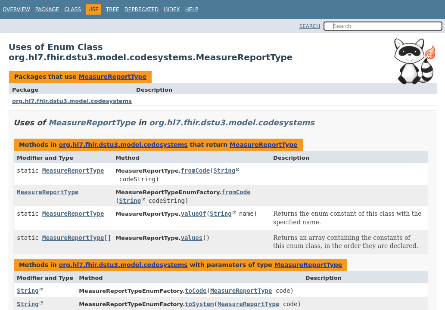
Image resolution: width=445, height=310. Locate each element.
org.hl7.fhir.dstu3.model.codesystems (72, 101)
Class (72, 9)
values (192, 237)
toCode (196, 290)
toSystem (199, 304)
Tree (112, 9)
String (225, 170)
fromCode (195, 170)
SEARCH (310, 26)
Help (192, 9)
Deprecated (141, 9)
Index (172, 9)
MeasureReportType (112, 76)
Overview (16, 9)
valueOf (193, 213)
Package (47, 9)
